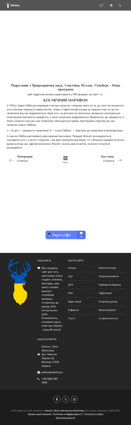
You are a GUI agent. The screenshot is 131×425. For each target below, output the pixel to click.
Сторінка (30, 158)
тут (101, 94)
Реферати (73, 310)
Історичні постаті (108, 318)
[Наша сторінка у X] (65, 399)
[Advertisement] (65, 53)
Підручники (105, 293)
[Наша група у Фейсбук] (56, 399)
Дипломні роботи (65, 418)
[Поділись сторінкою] (111, 5)
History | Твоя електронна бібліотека (65, 410)
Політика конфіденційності (68, 414)
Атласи (72, 268)
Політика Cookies (93, 414)
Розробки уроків (108, 301)
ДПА (70, 284)
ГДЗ (70, 276)
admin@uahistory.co (53, 372)
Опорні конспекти (109, 276)
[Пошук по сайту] (119, 5)
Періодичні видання (110, 284)
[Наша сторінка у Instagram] (74, 399)
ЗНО (70, 293)
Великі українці (107, 310)
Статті (71, 318)
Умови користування (39, 414)
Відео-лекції (74, 301)
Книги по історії (107, 268)
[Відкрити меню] (102, 5)
